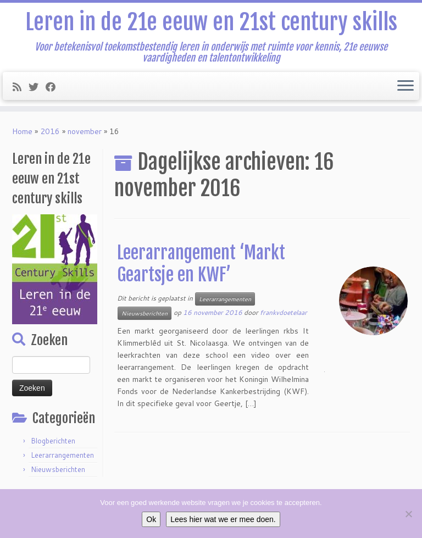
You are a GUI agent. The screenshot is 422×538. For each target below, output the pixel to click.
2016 (50, 131)
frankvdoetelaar (283, 312)
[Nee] (408, 513)
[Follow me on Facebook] (54, 87)
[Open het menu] (405, 86)
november (85, 131)
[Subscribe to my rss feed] (21, 87)
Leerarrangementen (62, 455)
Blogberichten (53, 441)
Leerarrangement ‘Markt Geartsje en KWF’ (201, 264)
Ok (151, 519)
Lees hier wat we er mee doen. (222, 519)
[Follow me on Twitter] (37, 87)
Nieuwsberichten (58, 469)
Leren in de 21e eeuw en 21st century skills (211, 22)
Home (22, 131)
